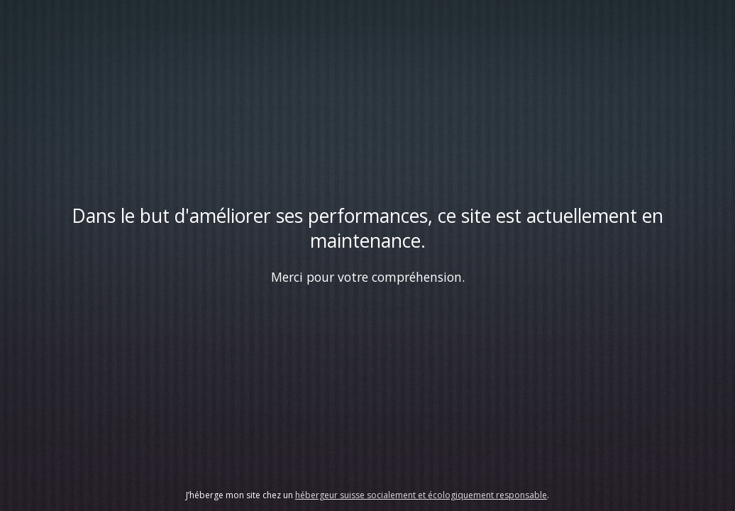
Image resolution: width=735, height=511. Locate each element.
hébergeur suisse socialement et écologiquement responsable (421, 495)
